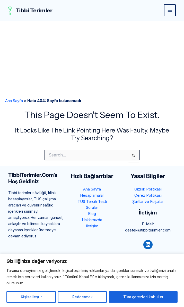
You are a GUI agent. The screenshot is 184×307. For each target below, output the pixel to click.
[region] (92, 280)
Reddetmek (82, 297)
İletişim (92, 226)
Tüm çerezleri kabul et (143, 297)
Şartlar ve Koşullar (148, 201)
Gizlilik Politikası (148, 189)
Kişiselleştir (31, 297)
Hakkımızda (92, 220)
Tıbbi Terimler (34, 10)
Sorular (92, 207)
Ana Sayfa (14, 100)
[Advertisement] (92, 59)
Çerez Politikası (148, 195)
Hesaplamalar (92, 195)
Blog (92, 213)
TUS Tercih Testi (92, 201)
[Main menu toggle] (170, 10)
